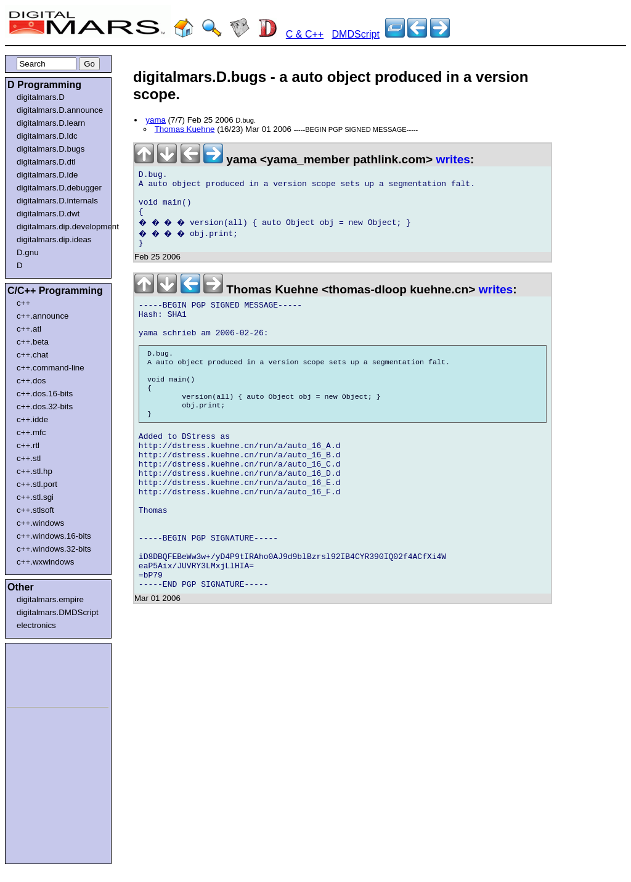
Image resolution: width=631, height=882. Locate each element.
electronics (36, 625)
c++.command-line (50, 367)
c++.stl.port (37, 484)
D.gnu (28, 252)
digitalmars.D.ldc (47, 136)
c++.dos (31, 380)
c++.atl (29, 328)
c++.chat (32, 354)
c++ (23, 303)
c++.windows (40, 523)
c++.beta (33, 341)
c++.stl (29, 458)
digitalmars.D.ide (47, 174)
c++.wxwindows (45, 561)
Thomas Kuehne (185, 129)
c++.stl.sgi (35, 497)
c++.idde (32, 419)
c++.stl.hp (34, 471)
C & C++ (305, 34)
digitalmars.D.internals (57, 200)
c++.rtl (28, 445)
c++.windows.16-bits (54, 536)
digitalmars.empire (50, 599)
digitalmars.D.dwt (48, 213)
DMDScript (356, 34)
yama (155, 120)
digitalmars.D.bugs (50, 148)
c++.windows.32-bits (54, 548)
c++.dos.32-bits (45, 406)
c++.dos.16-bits (45, 393)
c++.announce (43, 316)
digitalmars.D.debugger (59, 187)
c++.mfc (31, 432)
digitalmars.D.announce (60, 110)
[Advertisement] (44, 673)
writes (453, 159)
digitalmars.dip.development (61, 226)
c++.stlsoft (35, 510)
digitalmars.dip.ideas (54, 239)
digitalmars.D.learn (51, 123)
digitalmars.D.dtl (46, 161)
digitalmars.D (41, 97)
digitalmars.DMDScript (58, 612)
